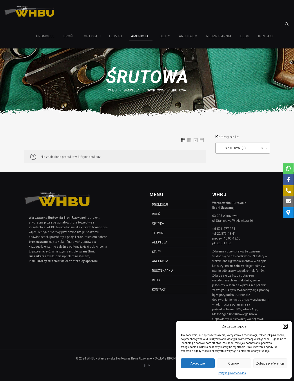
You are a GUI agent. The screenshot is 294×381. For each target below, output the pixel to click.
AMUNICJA (132, 90)
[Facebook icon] (144, 365)
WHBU (112, 90)
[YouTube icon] (149, 365)
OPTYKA (158, 223)
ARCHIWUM (160, 261)
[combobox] (242, 148)
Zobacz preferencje (270, 363)
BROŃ (156, 214)
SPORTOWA (155, 90)
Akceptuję (198, 363)
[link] (76, 36)
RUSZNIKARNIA (162, 270)
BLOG (156, 280)
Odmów (234, 363)
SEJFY (156, 252)
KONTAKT (159, 289)
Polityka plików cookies (232, 373)
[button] (285, 326)
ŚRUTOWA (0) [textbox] (241, 148)
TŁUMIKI (157, 233)
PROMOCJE (160, 204)
